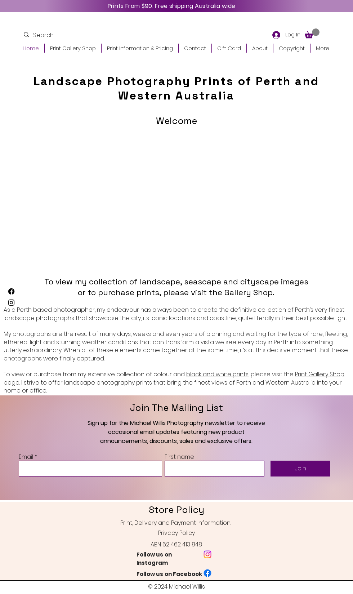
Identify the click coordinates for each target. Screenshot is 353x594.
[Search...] (54, 35)
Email (26, 457)
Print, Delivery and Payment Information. (175, 523)
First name (179, 457)
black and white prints (217, 374)
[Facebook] (11, 291)
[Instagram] (11, 302)
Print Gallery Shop (319, 374)
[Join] (300, 468)
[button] (312, 33)
